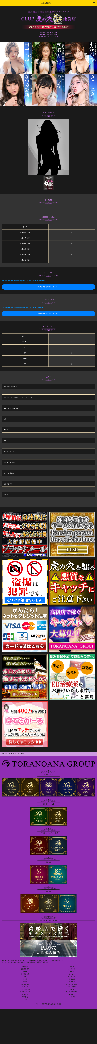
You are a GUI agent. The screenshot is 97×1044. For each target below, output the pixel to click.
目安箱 (72, 989)
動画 (25, 976)
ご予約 (25, 981)
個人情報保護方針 (72, 992)
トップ (72, 966)
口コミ (25, 999)
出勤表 (25, 971)
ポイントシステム (72, 984)
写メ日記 (25, 997)
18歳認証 (25, 966)
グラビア (72, 974)
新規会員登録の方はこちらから (48, 287)
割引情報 (72, 979)
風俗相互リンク (25, 992)
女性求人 (25, 994)
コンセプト (72, 969)
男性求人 (72, 994)
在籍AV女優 (25, 974)
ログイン (72, 981)
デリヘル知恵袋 (25, 989)
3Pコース (25, 986)
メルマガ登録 (25, 984)
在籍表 (72, 971)
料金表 (25, 979)
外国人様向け (71, 986)
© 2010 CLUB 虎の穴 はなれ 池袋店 (48, 1004)
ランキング (72, 976)
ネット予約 (72, 997)
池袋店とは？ (25, 969)
